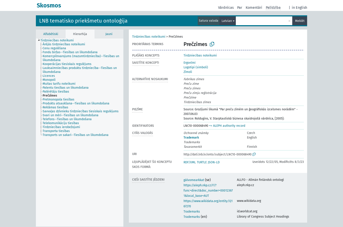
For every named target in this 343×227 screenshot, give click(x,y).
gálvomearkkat (194, 180)
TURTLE (202, 162)
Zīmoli (188, 72)
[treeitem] (59, 40)
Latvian (227, 21)
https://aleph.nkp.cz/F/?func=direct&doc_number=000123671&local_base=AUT (208, 190)
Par (239, 7)
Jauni (108, 34)
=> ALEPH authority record (227, 126)
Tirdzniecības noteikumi (148, 37)
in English (299, 7)
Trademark (191, 137)
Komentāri (254, 7)
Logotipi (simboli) (196, 67)
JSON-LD (214, 162)
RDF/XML (190, 162)
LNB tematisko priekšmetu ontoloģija (83, 21)
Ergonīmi (190, 63)
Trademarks (192, 211)
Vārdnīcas (226, 7)
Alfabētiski (50, 34)
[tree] (79, 133)
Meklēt (299, 21)
